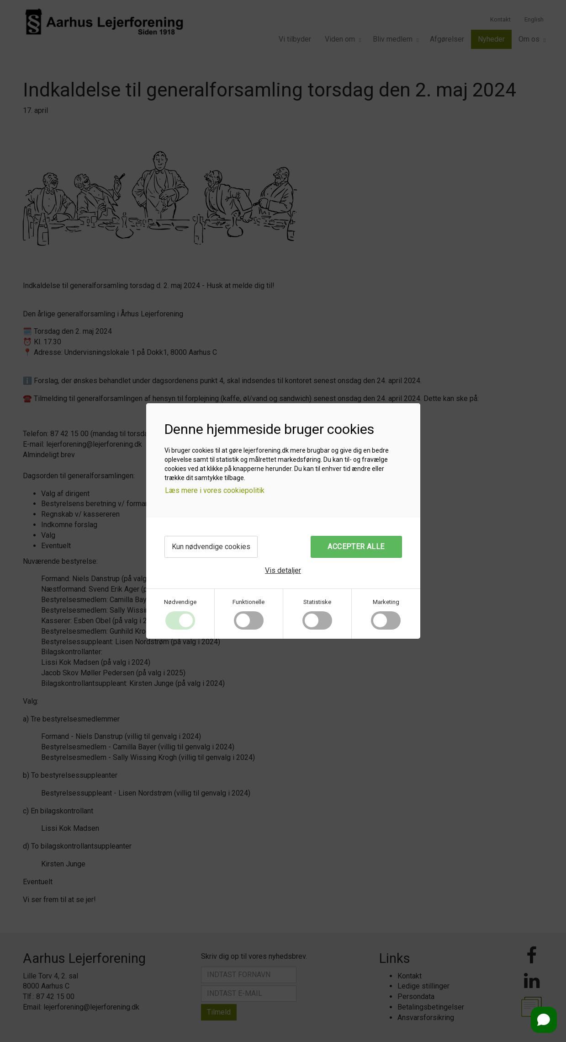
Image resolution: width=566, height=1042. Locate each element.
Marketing (386, 601)
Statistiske (317, 601)
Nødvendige (180, 601)
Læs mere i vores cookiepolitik (214, 490)
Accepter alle (356, 546)
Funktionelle (248, 601)
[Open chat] (544, 1020)
